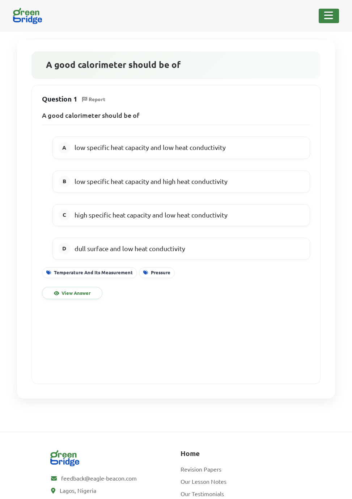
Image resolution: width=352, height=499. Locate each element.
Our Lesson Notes (203, 481)
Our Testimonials (202, 494)
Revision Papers (201, 469)
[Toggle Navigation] (329, 16)
